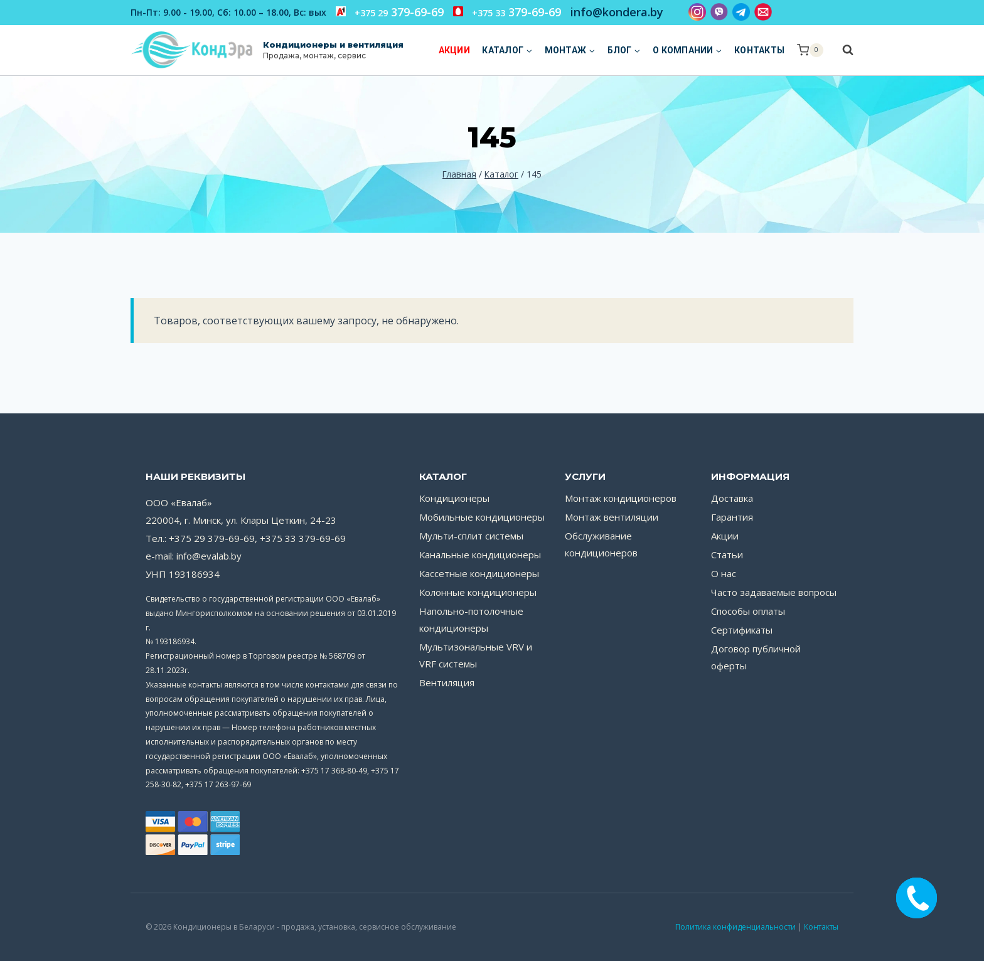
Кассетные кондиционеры (479, 573)
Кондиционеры (454, 498)
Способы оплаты (748, 611)
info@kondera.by (616, 11)
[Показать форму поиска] (841, 50)
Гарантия (732, 517)
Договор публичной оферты (756, 657)
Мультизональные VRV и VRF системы (475, 655)
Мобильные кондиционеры (482, 517)
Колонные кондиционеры (478, 592)
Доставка (732, 498)
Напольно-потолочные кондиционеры (471, 619)
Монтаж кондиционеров (620, 498)
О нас (723, 573)
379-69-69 (390, 11)
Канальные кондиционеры (480, 554)
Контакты (759, 50)
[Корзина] (810, 50)
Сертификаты (742, 630)
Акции (454, 50)
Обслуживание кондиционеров (601, 544)
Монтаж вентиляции (611, 517)
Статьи (727, 554)
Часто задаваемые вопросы (774, 592)
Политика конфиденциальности (735, 926)
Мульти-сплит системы (471, 535)
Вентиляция (446, 682)
